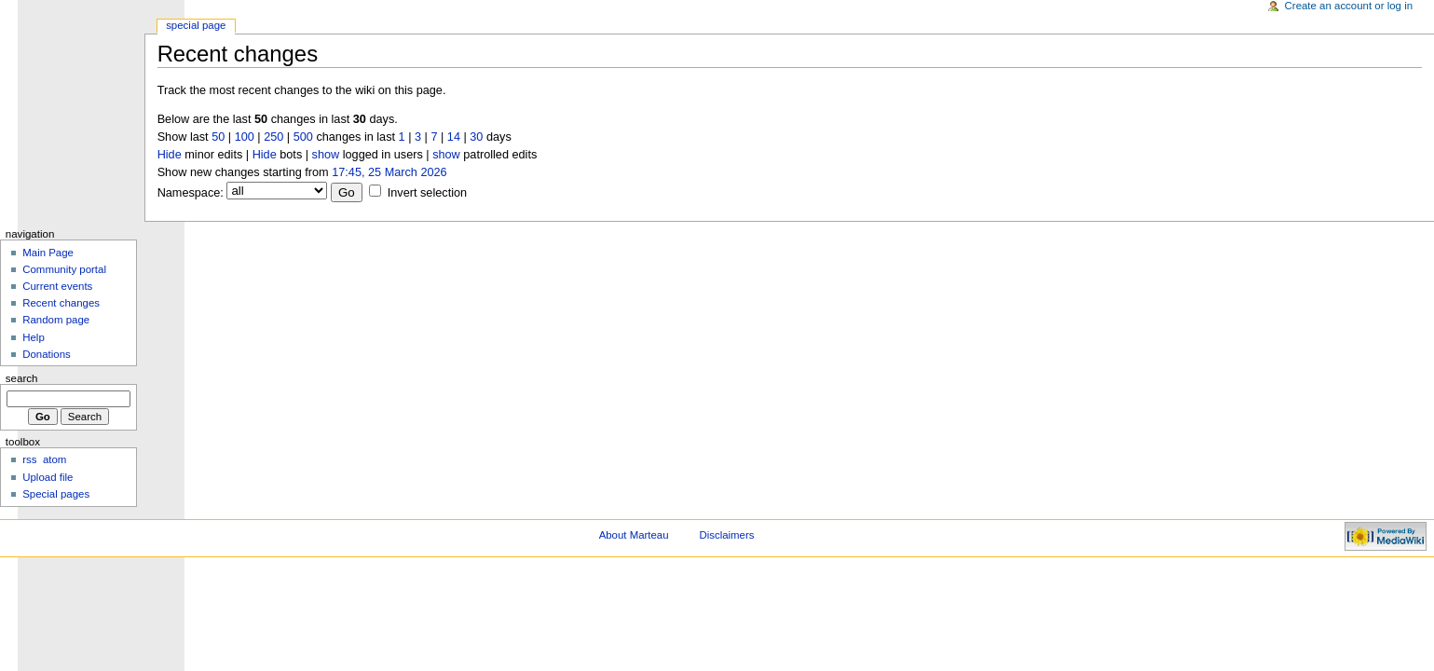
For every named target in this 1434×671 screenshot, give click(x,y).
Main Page (48, 252)
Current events (57, 286)
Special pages (55, 494)
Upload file (47, 477)
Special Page (195, 25)
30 (476, 137)
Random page (55, 319)
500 (303, 137)
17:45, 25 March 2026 (389, 172)
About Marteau (634, 535)
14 (453, 137)
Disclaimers (726, 535)
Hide (169, 154)
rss (29, 459)
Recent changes (61, 302)
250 (273, 137)
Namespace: (190, 192)
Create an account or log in (1349, 5)
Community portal (64, 269)
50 (218, 137)
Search (22, 378)
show (326, 154)
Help (33, 337)
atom (54, 459)
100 (244, 137)
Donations (46, 354)
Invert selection (427, 192)
